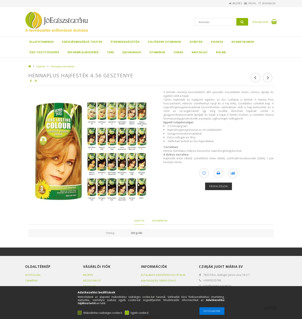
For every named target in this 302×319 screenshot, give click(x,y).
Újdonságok (131, 52)
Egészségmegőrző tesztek (82, 42)
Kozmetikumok (243, 42)
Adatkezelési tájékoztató (158, 280)
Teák (110, 52)
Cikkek (178, 52)
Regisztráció (92, 280)
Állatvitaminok (41, 42)
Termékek (31, 280)
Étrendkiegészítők (125, 42)
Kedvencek (267, 3)
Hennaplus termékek (62, 66)
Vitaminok (157, 52)
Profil (246, 3)
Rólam (221, 52)
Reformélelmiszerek (83, 52)
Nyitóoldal (33, 274)
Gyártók (196, 42)
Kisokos (217, 42)
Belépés (227, 3)
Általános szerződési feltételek (163, 274)
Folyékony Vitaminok (164, 42)
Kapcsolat (200, 52)
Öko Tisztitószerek (44, 52)
